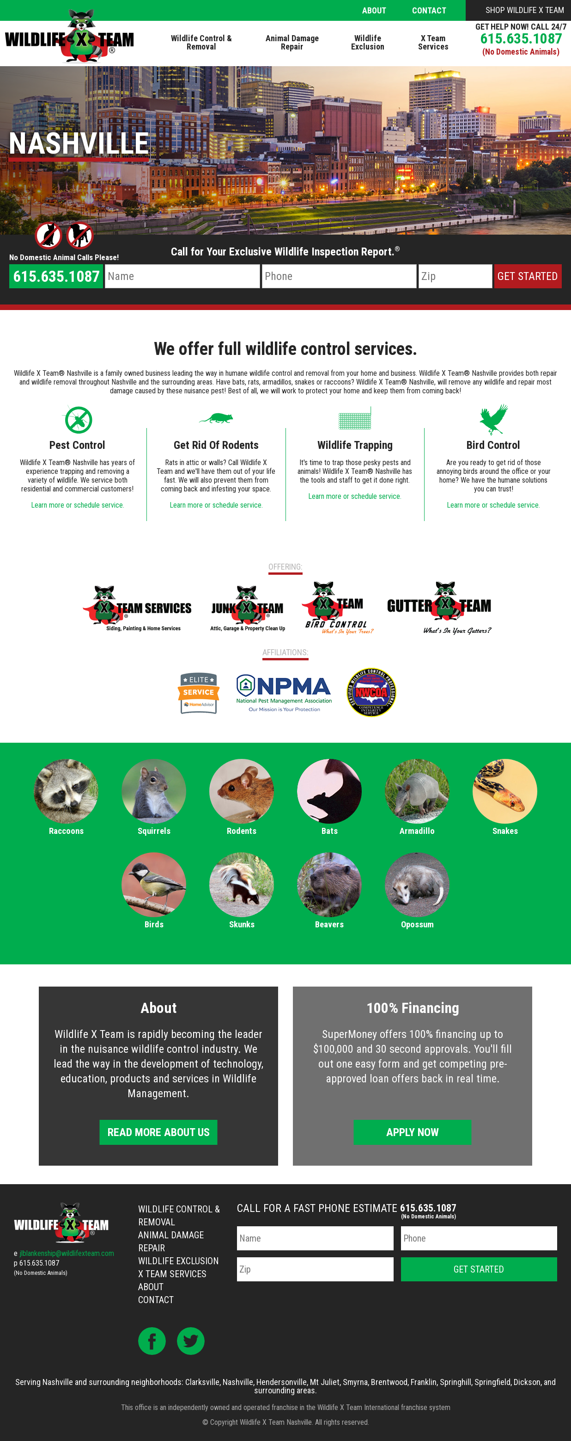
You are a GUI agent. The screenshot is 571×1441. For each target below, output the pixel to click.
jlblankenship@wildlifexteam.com (66, 1253)
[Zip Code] (455, 276)
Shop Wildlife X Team (525, 10)
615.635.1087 (521, 38)
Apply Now (412, 1132)
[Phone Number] (339, 276)
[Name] (182, 276)
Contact (429, 10)
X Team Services (172, 1274)
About (374, 10)
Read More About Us (159, 1132)
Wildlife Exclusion (178, 1261)
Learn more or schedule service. (77, 505)
